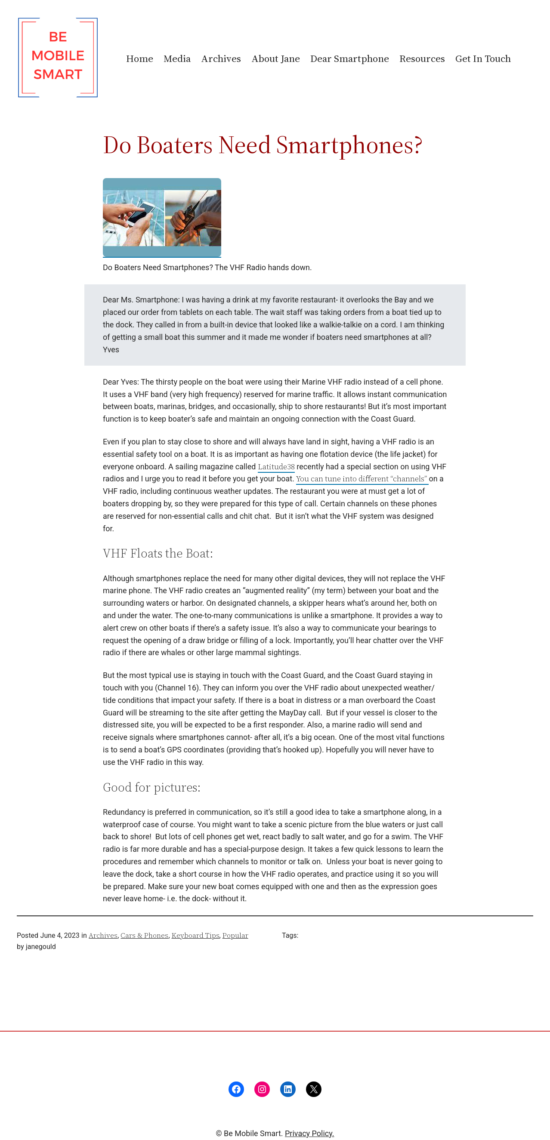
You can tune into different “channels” (362, 478)
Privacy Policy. (309, 1133)
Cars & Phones (144, 935)
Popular (235, 935)
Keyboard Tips (195, 935)
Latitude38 (276, 466)
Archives (103, 935)
